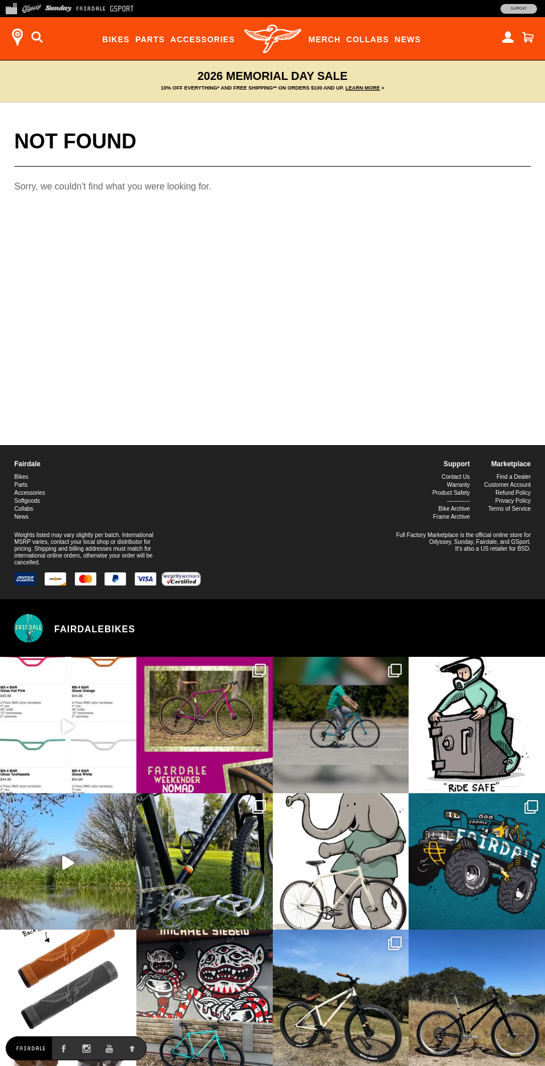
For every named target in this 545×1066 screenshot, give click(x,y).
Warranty (458, 485)
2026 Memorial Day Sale (272, 80)
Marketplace (511, 464)
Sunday (463, 542)
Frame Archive (451, 517)
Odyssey (440, 542)
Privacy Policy (513, 501)
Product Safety (451, 493)
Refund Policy (513, 493)
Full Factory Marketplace (427, 535)
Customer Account (507, 485)
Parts (149, 39)
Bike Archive (454, 509)
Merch (325, 39)
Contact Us (456, 477)
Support (519, 8)
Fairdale (27, 464)
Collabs (367, 39)
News (408, 39)
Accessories (203, 39)
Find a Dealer (513, 477)
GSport (520, 542)
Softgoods (27, 501)
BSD (524, 549)
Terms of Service (510, 509)
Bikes (116, 39)
